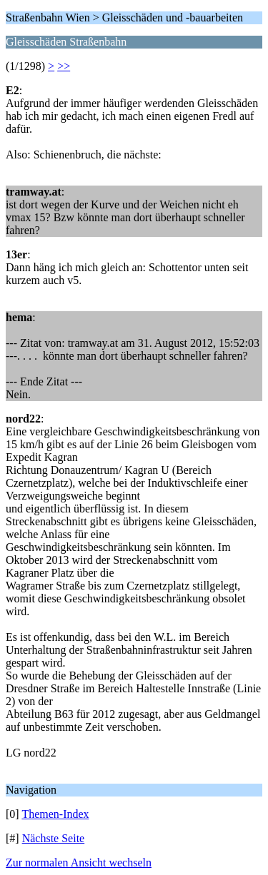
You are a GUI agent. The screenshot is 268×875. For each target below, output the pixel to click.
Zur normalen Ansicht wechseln (79, 862)
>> (63, 66)
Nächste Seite (53, 838)
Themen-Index (55, 814)
